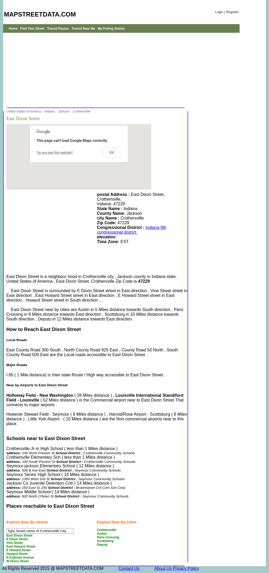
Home (13, 28)
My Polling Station (111, 28)
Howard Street (17, 554)
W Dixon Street (17, 561)
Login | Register (227, 12)
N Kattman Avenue (20, 557)
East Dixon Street (19, 535)
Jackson (64, 111)
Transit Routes (58, 28)
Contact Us (129, 568)
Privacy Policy (186, 568)
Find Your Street (32, 28)
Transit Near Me (83, 28)
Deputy (102, 545)
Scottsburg (105, 541)
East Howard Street (20, 546)
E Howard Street (18, 550)
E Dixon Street (17, 539)
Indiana (50, 111)
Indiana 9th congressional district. (131, 229)
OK (111, 153)
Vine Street (14, 543)
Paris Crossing (108, 537)
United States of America (24, 111)
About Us (163, 568)
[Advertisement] (95, 69)
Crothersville (82, 111)
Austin (102, 533)
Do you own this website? (55, 152)
